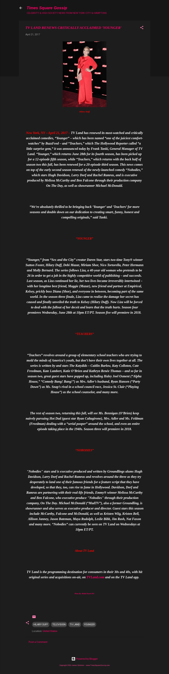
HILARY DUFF (41, 624)
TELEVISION (59, 624)
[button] (142, 28)
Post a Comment (38, 642)
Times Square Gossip (47, 8)
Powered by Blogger (84, 658)
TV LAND (75, 624)
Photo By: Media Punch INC (84, 593)
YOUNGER (89, 624)
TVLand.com (95, 577)
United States (50, 631)
